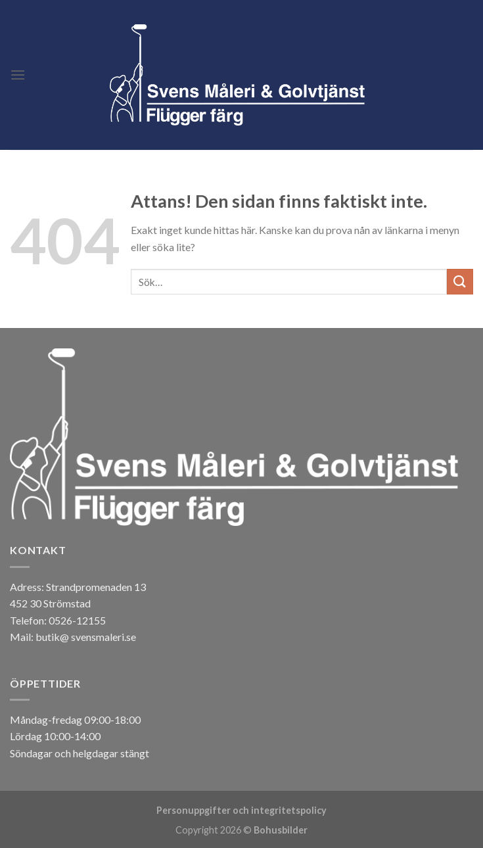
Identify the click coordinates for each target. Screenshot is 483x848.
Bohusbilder (281, 830)
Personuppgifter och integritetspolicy (241, 810)
